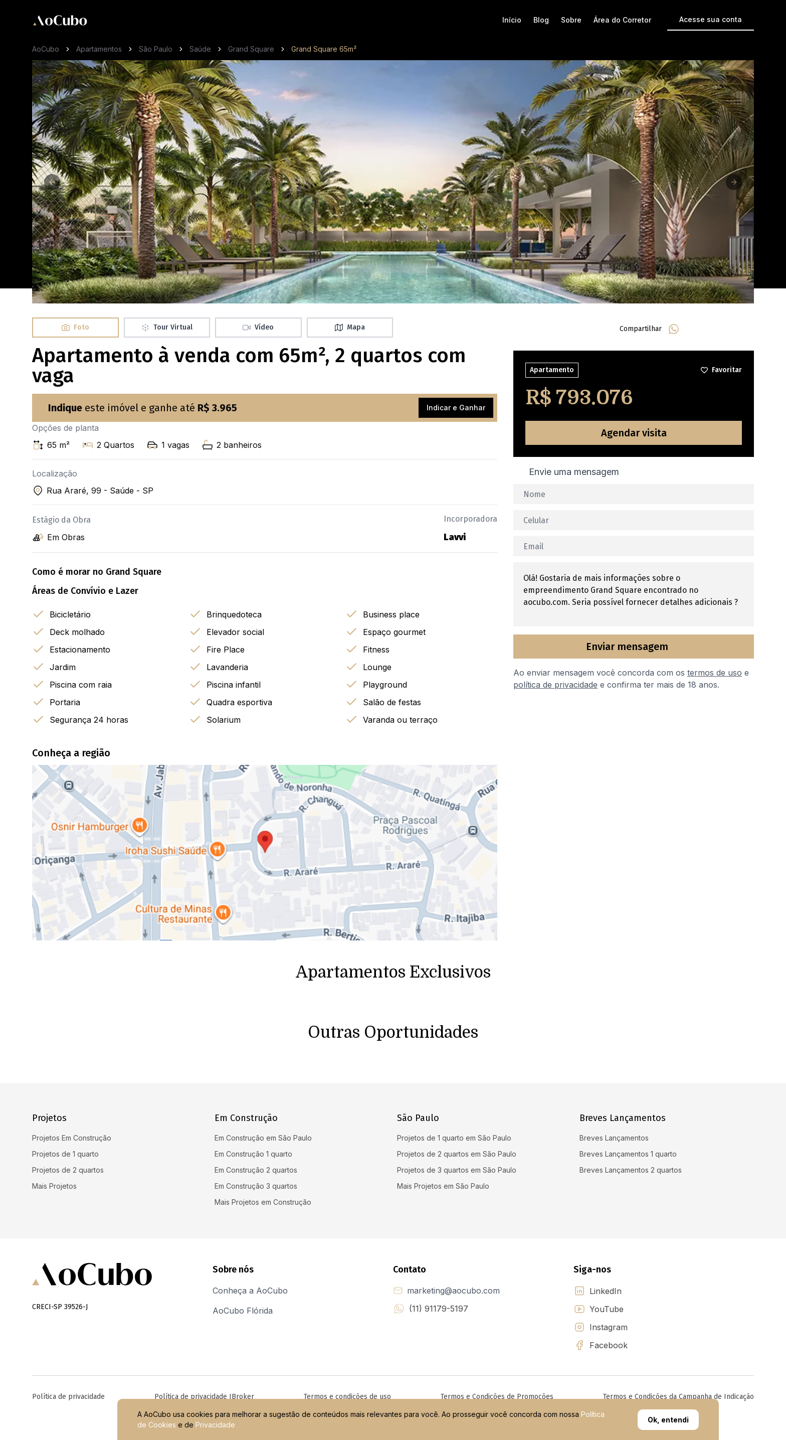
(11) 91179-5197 (438, 1309)
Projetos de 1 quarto (65, 1154)
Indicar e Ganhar (456, 407)
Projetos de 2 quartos (68, 1170)
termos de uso (714, 673)
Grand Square (251, 49)
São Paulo (155, 49)
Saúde (200, 49)
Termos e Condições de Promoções (497, 1396)
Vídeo (258, 327)
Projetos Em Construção (71, 1138)
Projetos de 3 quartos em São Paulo (456, 1170)
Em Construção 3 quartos (256, 1186)
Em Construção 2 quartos (256, 1170)
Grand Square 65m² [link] (323, 49)
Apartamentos (99, 49)
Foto (75, 327)
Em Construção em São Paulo (263, 1138)
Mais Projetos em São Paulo (443, 1186)
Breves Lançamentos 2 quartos (630, 1170)
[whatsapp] (674, 329)
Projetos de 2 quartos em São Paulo (456, 1154)
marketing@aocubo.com (453, 1291)
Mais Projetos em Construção (263, 1202)
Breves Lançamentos (614, 1138)
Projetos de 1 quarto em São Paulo (454, 1138)
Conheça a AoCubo (250, 1291)
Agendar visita (634, 433)
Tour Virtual (166, 327)
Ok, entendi (668, 1419)
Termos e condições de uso (347, 1396)
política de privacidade (555, 685)
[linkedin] (722, 329)
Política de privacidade (68, 1396)
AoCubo (45, 49)
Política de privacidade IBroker (204, 1396)
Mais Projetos (54, 1186)
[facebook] (698, 329)
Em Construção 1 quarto (253, 1154)
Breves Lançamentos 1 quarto (628, 1154)
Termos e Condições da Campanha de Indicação (678, 1396)
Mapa (350, 327)
